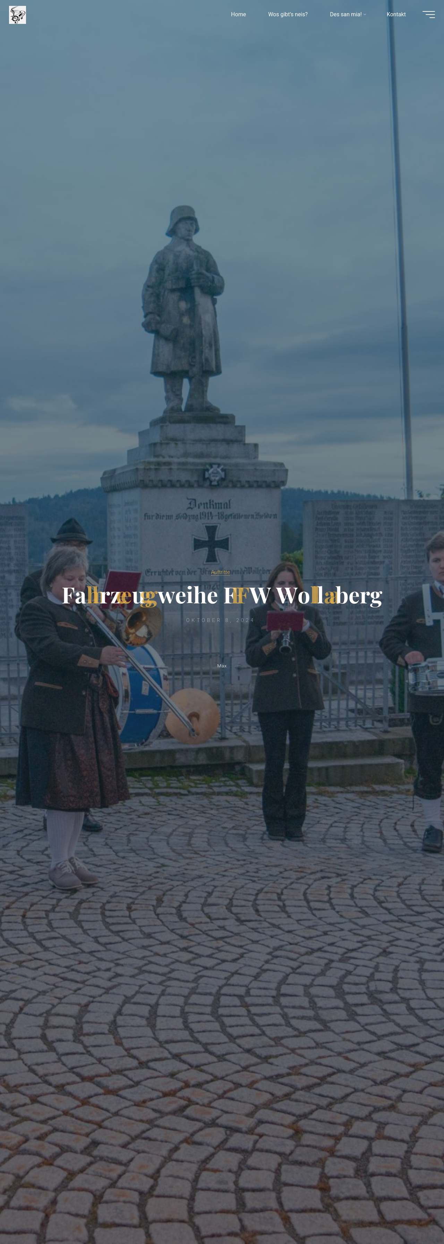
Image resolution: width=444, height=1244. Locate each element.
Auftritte (220, 571)
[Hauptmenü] (424, 16)
